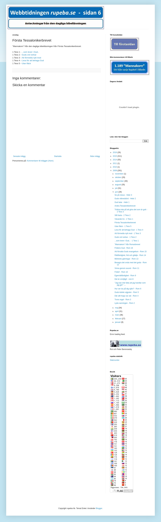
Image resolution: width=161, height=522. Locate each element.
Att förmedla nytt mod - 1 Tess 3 (128, 233)
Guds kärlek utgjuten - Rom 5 (127, 292)
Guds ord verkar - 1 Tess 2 (125, 237)
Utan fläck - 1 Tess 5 (123, 226)
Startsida (57, 156)
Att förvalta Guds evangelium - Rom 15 (131, 251)
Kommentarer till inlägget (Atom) (40, 161)
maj (117, 308)
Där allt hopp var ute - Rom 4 (126, 296)
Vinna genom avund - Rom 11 (127, 268)
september (119, 181)
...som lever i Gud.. (30, 52)
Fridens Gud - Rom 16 (124, 248)
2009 (115, 170)
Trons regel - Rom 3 (123, 299)
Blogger (99, 508)
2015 (115, 156)
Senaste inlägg (19, 156)
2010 (115, 167)
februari (118, 319)
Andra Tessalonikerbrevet (125, 206)
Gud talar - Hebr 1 (122, 202)
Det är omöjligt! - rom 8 (124, 279)
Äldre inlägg (95, 156)
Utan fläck (26, 63)
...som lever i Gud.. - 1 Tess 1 (127, 241)
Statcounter (114, 360)
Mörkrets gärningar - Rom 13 (126, 259)
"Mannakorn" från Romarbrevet (127, 244)
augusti (118, 185)
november (119, 174)
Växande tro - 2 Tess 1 (124, 219)
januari (118, 322)
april (117, 311)
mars (117, 315)
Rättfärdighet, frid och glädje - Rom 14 (130, 255)
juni (116, 192)
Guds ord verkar (29, 55)
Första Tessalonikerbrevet (125, 223)
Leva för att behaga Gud (33, 60)
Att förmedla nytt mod (31, 58)
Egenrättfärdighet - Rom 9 (125, 275)
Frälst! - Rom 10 (121, 272)
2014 (115, 160)
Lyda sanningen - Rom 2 (125, 303)
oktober (118, 177)
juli (116, 188)
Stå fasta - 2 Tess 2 (123, 215)
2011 (115, 163)
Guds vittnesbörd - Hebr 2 (125, 198)
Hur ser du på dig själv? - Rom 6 (128, 289)
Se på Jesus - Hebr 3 (123, 195)
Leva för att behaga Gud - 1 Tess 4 (129, 230)
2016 (115, 152)
